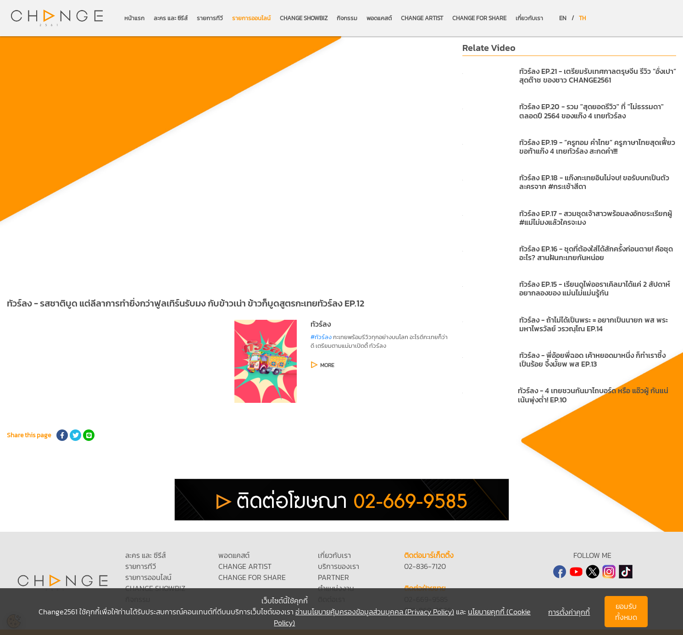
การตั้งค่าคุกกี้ (569, 612)
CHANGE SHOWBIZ (304, 18)
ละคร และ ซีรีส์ (171, 18)
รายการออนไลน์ (251, 18)
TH (582, 18)
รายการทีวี (210, 18)
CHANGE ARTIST (422, 18)
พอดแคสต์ (379, 18)
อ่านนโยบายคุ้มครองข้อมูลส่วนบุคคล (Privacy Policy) (374, 611)
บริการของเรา (338, 566)
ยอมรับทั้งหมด (626, 612)
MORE (327, 365)
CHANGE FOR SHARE (479, 18)
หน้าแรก (134, 18)
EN (562, 18)
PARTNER (333, 577)
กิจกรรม (347, 18)
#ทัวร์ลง (321, 337)
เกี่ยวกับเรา (529, 18)
